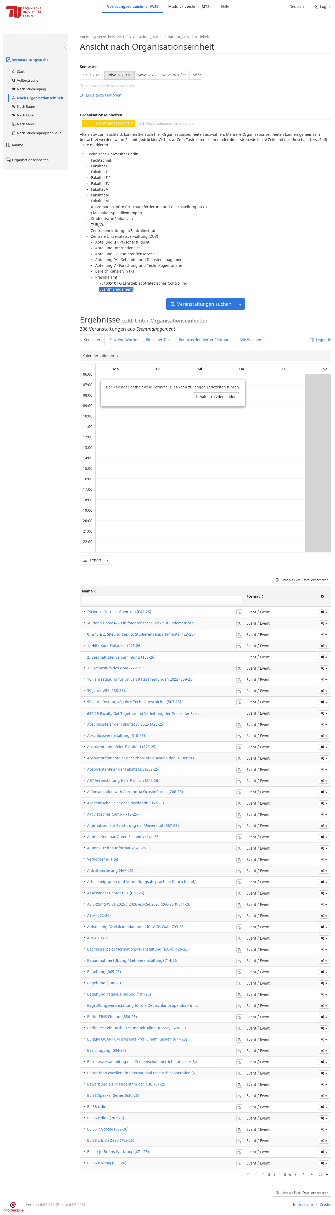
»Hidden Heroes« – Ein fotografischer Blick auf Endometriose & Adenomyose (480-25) (161, 622)
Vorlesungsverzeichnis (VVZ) (132, 6)
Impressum (303, 1204)
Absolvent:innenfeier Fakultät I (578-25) (122, 746)
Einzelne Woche (123, 339)
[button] (324, 612)
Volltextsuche (24, 80)
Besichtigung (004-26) (106, 1050)
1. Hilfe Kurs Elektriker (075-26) (114, 645)
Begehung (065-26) (104, 971)
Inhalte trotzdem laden (216, 396)
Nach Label (22, 115)
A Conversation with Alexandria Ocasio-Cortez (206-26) (135, 791)
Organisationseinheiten (27, 159)
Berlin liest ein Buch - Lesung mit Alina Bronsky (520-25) (136, 1027)
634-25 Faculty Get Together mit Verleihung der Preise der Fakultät (145, 713)
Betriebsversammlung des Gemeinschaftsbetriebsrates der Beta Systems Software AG (162, 1061)
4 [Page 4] (280, 1174)
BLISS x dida (98, 1106)
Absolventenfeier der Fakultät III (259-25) (123, 769)
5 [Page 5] (285, 1174)
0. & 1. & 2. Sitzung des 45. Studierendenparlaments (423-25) (141, 634)
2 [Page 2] (269, 1174)
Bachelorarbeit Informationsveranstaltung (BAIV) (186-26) (138, 949)
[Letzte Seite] (311, 1174)
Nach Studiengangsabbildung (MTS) (39, 133)
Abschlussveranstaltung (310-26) (116, 735)
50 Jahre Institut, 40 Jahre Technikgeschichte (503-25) (134, 701)
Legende (320, 339)
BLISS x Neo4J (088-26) (106, 1162)
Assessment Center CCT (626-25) (115, 892)
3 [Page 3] (274, 1174)
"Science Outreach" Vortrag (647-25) (119, 611)
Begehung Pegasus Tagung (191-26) (119, 994)
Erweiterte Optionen (100, 95)
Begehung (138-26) (104, 982)
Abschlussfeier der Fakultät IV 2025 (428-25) (125, 724)
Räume (14, 145)
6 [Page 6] (290, 1174)
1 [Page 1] (264, 1174)
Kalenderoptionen (98, 355)
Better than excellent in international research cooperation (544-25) (146, 1072)
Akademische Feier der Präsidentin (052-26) (125, 802)
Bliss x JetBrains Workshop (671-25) (118, 1151)
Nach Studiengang (28, 89)
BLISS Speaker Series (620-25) (113, 1095)
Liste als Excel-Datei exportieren (302, 580)
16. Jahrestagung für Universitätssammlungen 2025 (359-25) (140, 679)
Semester (88, 66)
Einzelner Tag (158, 339)
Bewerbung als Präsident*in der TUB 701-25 (126, 1084)
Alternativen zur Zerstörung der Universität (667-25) (133, 825)
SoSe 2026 (147, 74)
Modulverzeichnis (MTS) (189, 6)
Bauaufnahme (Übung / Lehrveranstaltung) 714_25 (132, 960)
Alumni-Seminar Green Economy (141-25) (123, 836)
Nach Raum (23, 106)
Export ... (96, 559)
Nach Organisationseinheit (37, 97)
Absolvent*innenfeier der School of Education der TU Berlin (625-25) (147, 757)
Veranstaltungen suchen (201, 304)
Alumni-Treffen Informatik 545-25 (116, 847)
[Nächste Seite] (304, 1174)
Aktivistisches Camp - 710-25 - (113, 814)
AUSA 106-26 (98, 937)
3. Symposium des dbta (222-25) (115, 667)
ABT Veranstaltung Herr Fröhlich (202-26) (123, 780)
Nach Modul (23, 124)
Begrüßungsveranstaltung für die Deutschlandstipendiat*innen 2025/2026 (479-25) (161, 1005)
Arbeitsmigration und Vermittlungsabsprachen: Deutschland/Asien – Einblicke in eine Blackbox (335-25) (178, 881)
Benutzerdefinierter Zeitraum (205, 339)
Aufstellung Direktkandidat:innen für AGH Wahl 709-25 (135, 926)
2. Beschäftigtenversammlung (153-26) (121, 657)
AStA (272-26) (99, 915)
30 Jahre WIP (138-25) (106, 690)
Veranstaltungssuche (27, 59)
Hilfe (225, 6)
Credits (326, 1204)
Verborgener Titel (102, 859)
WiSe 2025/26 (119, 74)
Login (322, 6)
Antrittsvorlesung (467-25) (110, 870)
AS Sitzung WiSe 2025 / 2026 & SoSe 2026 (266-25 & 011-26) (139, 904)
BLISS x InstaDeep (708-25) (110, 1140)
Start (18, 71)
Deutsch (296, 6)
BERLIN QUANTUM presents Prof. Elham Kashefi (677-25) (137, 1039)
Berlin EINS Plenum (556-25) (112, 1016)
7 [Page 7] (295, 1174)
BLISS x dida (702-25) (105, 1117)
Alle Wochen (250, 339)
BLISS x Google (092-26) (108, 1129)
